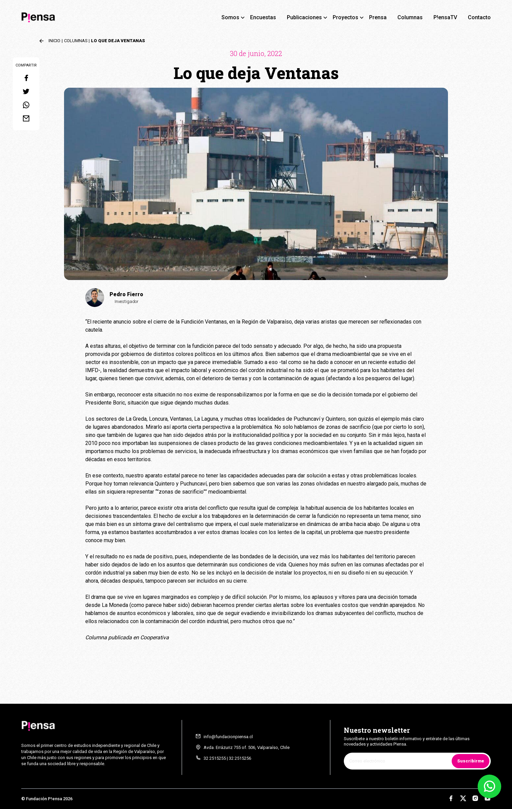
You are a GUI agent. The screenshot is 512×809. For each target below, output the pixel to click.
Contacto (479, 17)
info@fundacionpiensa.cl (228, 736)
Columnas (410, 17)
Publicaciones (304, 17)
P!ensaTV (445, 17)
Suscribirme (470, 760)
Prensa (378, 17)
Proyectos (345, 17)
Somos (230, 17)
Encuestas (263, 17)
